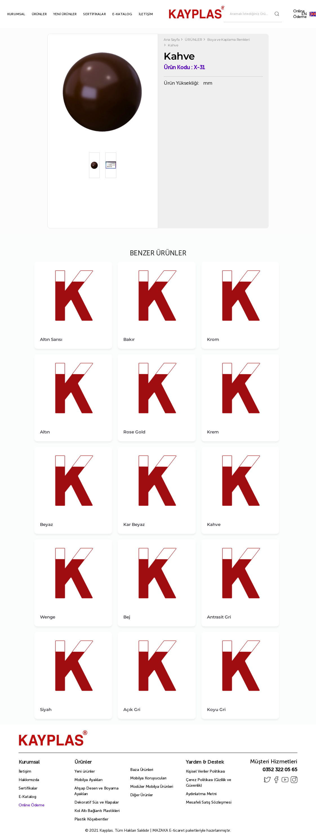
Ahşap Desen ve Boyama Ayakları (96, 791)
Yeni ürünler (84, 771)
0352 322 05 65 (279, 769)
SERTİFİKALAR (88, 14)
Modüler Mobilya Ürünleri (151, 786)
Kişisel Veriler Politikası (205, 771)
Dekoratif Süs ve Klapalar (96, 802)
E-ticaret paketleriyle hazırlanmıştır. (191, 830)
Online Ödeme (300, 14)
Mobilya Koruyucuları (148, 778)
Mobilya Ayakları (88, 779)
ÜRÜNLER (33, 14)
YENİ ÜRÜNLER (58, 14)
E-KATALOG (115, 14)
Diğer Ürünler (141, 795)
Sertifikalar (28, 788)
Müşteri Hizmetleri (273, 761)
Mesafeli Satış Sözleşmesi (209, 802)
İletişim (25, 771)
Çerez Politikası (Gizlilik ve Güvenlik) (208, 782)
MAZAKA (160, 830)
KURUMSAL (9, 14)
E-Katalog (27, 796)
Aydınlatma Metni (201, 793)
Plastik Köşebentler (91, 819)
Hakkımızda (29, 779)
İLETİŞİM (139, 14)
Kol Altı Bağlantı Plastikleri (96, 810)
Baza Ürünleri (141, 769)
